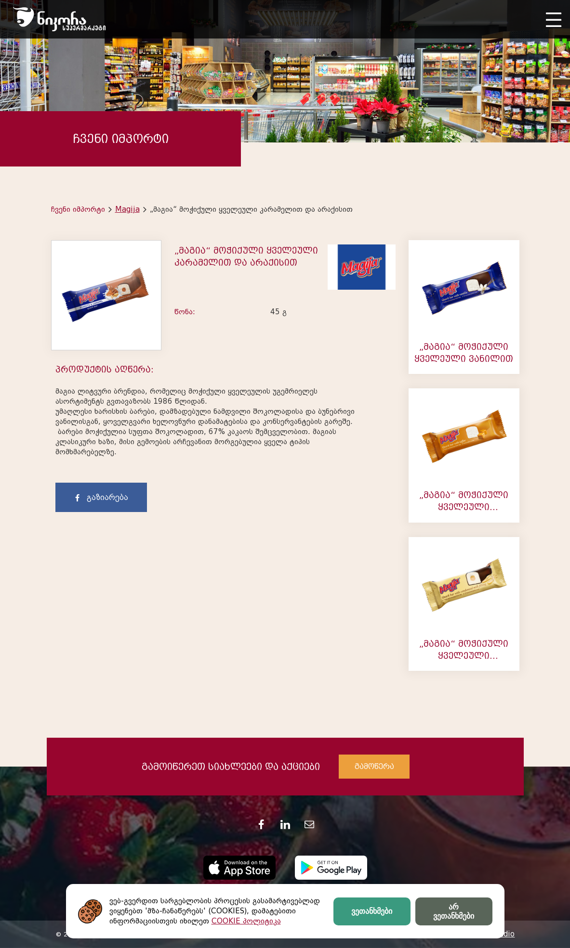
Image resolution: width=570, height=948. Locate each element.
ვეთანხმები (371, 911)
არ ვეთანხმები (453, 911)
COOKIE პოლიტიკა (246, 921)
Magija (127, 209)
